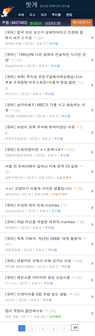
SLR (43, 14)
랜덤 (69, 14)
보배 (21, 14)
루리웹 (56, 14)
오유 (32, 14)
